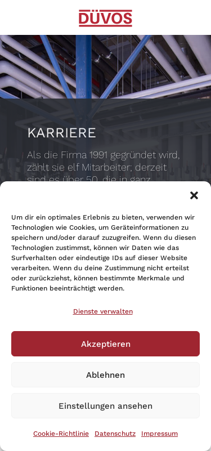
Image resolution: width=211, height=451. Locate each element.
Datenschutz (115, 433)
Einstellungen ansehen (105, 406)
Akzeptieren (106, 344)
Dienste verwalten (103, 311)
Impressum (159, 433)
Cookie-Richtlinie (61, 433)
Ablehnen (105, 375)
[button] (194, 195)
